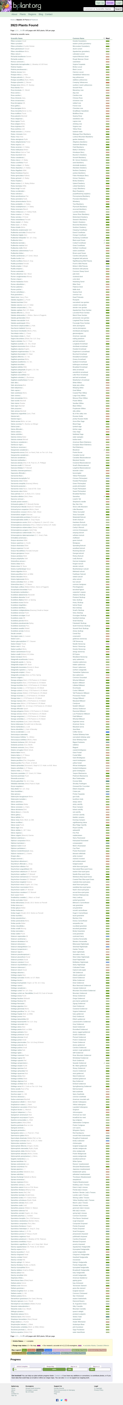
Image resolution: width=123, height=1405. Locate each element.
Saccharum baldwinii (21, 328)
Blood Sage (77, 424)
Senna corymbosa (25, 721)
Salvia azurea (21, 421)
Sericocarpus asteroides (19, 734)
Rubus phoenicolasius (21, 201)
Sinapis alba (16, 856)
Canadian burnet (78, 455)
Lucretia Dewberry (79, 212)
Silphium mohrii (18, 846)
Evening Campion (79, 820)
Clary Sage (76, 432)
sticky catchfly (77, 804)
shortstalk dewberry (79, 165)
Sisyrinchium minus (24, 884)
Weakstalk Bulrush (79, 517)
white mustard (78, 856)
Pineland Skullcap (79, 597)
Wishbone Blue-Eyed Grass (82, 877)
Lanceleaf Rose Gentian (81, 313)
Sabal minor (20, 297)
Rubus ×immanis (19, 134)
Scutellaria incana (20, 602)
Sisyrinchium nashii (22, 890)
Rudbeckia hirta (17, 240)
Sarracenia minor (19, 481)
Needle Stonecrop (79, 644)
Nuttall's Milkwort (78, 706)
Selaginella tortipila (20, 672)
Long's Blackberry (79, 188)
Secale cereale (17, 633)
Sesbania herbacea (23, 742)
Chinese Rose (78, 98)
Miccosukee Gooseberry (81, 46)
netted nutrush (78, 576)
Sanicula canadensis (19, 457)
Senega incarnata (28, 696)
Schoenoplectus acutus (32, 522)
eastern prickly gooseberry (82, 43)
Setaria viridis (20, 771)
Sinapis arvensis (17, 858)
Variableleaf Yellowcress (81, 74)
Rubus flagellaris (19, 170)
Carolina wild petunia (80, 256)
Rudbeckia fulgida (19, 235)
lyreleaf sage (77, 426)
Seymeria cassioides (26, 773)
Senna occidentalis (20, 732)
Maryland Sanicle (79, 460)
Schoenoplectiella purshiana (25, 517)
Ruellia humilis (18, 258)
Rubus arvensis (20, 147)
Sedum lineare (18, 644)
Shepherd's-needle (79, 501)
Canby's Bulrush (78, 527)
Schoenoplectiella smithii (25, 520)
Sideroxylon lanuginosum (22, 796)
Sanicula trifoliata (21, 468)
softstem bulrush (78, 535)
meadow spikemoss (80, 662)
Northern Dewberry (79, 170)
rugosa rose (77, 121)
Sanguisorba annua (31, 452)
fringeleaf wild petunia (80, 258)
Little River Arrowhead (80, 375)
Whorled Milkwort (79, 680)
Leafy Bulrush (77, 558)
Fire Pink (76, 833)
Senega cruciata (27, 688)
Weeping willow (78, 388)
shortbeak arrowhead (80, 346)
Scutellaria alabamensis (23, 595)
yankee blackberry (79, 173)
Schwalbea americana (19, 538)
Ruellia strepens (17, 269)
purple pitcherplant (79, 486)
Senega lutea (26, 698)
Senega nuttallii (31, 706)
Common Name (78, 38)
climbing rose (77, 124)
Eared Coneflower (79, 232)
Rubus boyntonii (18, 155)
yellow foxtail (77, 763)
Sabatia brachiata (19, 302)
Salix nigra (18, 406)
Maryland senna (78, 727)
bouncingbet (77, 473)
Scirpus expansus (20, 548)
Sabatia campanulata (21, 307)
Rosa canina (16, 93)
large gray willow (78, 385)
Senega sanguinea (28, 716)
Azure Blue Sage (78, 421)
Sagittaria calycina (20, 349)
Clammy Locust (78, 72)
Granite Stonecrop (79, 649)
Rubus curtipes (20, 165)
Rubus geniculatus (20, 175)
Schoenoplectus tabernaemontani (29, 535)
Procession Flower (79, 696)
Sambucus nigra (17, 445)
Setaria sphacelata (34, 765)
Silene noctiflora (17, 822)
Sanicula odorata (28, 463)
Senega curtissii (29, 690)
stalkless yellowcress (80, 80)
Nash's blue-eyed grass (81, 890)
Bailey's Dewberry (79, 150)
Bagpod (75, 747)
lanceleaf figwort (78, 589)
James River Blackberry (81, 214)
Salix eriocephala (19, 398)
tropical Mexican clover (81, 56)
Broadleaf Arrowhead (80, 367)
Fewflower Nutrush (79, 574)
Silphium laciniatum (18, 843)
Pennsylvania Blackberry (81, 196)
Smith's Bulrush (78, 520)
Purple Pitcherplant (79, 489)
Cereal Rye (77, 633)
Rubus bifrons (20, 152)
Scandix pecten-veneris (20, 501)
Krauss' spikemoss (79, 667)
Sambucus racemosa (19, 447)
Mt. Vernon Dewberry (80, 160)
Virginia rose (77, 126)
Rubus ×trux (17, 137)
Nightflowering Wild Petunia (82, 261)
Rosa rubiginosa (17, 119)
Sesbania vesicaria (22, 747)
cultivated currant (79, 54)
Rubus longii (18, 188)
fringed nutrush (78, 564)
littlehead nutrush (79, 571)
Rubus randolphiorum (22, 206)
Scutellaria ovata (18, 618)
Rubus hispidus (17, 181)
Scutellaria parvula (20, 621)
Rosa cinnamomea (18, 100)
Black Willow (77, 406)
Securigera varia (21, 636)
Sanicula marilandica (19, 460)
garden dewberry (78, 139)
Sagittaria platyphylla (25, 370)
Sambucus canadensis (19, 442)
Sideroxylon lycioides (19, 799)
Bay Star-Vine (77, 504)
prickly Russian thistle (80, 419)
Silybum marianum (21, 853)
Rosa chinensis (18, 98)
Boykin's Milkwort (79, 683)
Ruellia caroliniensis (24, 256)
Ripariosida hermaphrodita (29, 64)
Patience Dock (78, 287)
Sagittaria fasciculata (22, 354)
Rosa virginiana (18, 126)
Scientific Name (17, 38)
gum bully (76, 796)
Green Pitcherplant (79, 483)
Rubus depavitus (21, 168)
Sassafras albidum (22, 496)
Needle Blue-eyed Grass (81, 874)
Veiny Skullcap (78, 613)
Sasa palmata (25, 494)
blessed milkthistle (79, 853)
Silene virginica (17, 833)
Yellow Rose (77, 129)
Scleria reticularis (19, 576)
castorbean (76, 62)
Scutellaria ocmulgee (20, 615)
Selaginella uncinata (26, 675)
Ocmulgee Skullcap (79, 615)
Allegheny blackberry (80, 142)
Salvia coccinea (24, 424)
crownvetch (77, 636)
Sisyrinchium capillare (23, 874)
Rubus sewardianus (20, 219)
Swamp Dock (77, 292)
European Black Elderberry (82, 445)
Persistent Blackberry (80, 199)
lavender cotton (78, 470)
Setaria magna (19, 758)
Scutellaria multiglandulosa (30, 610)
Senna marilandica (20, 727)
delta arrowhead (78, 370)
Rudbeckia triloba (18, 253)
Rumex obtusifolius (18, 284)
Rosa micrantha (21, 111)
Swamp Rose (77, 116)
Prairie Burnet (77, 452)
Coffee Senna (77, 732)
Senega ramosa (28, 714)
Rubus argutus (17, 144)
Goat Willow (77, 390)
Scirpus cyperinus (21, 543)
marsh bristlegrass (79, 760)
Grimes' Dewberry (79, 178)
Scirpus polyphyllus (19, 558)
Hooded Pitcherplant (80, 481)
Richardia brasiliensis (21, 56)
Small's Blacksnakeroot (81, 465)
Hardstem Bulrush (79, 522)
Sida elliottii (20, 789)
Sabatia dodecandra (29, 315)
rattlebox (76, 745)
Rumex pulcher (17, 289)
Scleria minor (19, 566)
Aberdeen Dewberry (80, 168)
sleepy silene (77, 802)
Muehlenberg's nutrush (81, 569)
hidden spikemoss (79, 664)
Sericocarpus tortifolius (24, 740)
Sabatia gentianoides (20, 318)
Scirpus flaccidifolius (24, 551)
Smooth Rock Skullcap (81, 628)
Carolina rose (77, 95)
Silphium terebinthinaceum (22, 851)
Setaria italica (20, 755)
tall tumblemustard (79, 861)
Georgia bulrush (78, 553)
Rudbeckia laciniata (18, 243)
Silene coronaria (20, 807)
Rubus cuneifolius (19, 162)
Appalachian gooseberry (81, 51)
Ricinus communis (18, 62)
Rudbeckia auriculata (23, 232)
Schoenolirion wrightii (22, 514)
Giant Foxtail (77, 752)
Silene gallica (16, 815)
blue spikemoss (78, 675)
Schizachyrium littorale (26, 507)
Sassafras (76, 496)
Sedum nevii (18, 646)
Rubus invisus (23, 183)
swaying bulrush (78, 532)
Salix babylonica (17, 388)
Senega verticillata (28, 719)
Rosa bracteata (20, 90)
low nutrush (77, 582)
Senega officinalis (19, 708)
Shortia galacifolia (22, 781)
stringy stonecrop (79, 651)
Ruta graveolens (17, 294)
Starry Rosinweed (79, 838)
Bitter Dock (76, 284)
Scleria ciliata (18, 564)
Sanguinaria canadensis (20, 450)
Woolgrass (76, 543)
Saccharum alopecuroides (23, 325)
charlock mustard (79, 858)
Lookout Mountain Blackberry (83, 137)
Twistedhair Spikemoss (81, 672)
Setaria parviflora (23, 760)
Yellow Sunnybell (78, 512)
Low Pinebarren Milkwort (81, 714)
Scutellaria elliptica (23, 600)
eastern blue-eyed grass (81, 871)
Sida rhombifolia (17, 791)
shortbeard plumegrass (81, 331)
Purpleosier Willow (79, 408)
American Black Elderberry (82, 442)
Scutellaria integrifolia (19, 605)
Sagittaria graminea (20, 359)
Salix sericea (18, 411)
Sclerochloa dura (21, 584)
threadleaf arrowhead (80, 357)
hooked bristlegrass (79, 768)
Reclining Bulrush (79, 551)
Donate (110, 3)
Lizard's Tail (77, 499)
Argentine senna (78, 721)
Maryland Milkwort (79, 701)
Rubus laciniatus (19, 186)
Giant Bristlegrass (79, 758)
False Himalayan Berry (81, 175)
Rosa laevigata (18, 108)
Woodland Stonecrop (80, 657)
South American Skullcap (81, 626)
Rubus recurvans (19, 209)
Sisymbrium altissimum (20, 861)
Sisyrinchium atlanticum (23, 871)
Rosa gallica (16, 106)
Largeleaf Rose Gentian (81, 320)
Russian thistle (78, 416)
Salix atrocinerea (18, 385)
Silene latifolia (17, 817)
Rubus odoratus (17, 194)
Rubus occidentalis (18, 191)
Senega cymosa (29, 693)
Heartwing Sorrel (78, 281)
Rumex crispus (17, 279)
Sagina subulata (21, 341)
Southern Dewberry (79, 227)
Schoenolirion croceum (26, 512)
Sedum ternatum (19, 657)
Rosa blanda (17, 87)
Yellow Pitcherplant (79, 476)
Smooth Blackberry (79, 157)
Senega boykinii (28, 683)
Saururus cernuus (18, 499)
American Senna (78, 724)
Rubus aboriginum (19, 139)
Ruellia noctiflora (22, 261)
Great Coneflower (79, 245)
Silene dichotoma (19, 809)
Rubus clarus (19, 160)
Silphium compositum (21, 840)
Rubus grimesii (20, 178)
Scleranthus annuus (18, 561)
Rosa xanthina (18, 129)
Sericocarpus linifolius (22, 737)
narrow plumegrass (79, 328)
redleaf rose (77, 103)
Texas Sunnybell (78, 514)
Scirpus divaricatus (19, 545)
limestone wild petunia (80, 269)
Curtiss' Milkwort (78, 690)
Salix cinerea (16, 395)
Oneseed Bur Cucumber (81, 786)
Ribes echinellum (23, 46)
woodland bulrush (79, 548)
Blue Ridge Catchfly (80, 825)
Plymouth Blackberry (80, 206)
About (14, 14)
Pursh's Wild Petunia (80, 263)
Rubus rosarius (20, 214)
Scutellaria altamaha (20, 597)
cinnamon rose (78, 100)
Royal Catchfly (78, 827)
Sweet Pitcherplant (79, 491)
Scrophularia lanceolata (21, 589)
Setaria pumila (24, 763)
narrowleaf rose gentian (81, 302)
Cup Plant (76, 848)
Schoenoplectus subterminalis (26, 532)
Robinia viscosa (18, 72)
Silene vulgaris (22, 835)
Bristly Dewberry (78, 181)
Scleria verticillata (22, 582)
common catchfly (78, 815)
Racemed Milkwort (79, 711)
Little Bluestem (78, 509)
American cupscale (79, 336)
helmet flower (77, 605)
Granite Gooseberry (80, 41)
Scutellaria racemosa (20, 626)
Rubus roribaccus (24, 212)
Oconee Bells (77, 781)
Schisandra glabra (25, 504)
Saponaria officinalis (19, 473)
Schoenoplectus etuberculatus (26, 527)
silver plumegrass (79, 325)
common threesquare (80, 530)
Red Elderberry (78, 447)
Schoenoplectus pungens (24, 530)
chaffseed (76, 538)
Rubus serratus (20, 217)
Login (119, 3)
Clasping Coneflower (80, 230)
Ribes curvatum (18, 41)
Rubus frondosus (20, 173)
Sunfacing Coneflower (80, 238)
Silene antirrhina (17, 802)
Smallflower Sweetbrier (81, 111)
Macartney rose (78, 90)
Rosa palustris (19, 116)
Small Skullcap (78, 621)
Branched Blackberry (80, 225)
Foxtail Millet (77, 755)
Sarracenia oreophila (24, 483)
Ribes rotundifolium (20, 51)
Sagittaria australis (23, 344)
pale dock (76, 274)
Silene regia (17, 827)
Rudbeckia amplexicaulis (21, 230)
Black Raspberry (78, 191)
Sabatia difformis (20, 313)
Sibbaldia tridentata (25, 783)
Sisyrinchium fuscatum (23, 879)
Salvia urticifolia (17, 434)
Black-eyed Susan (79, 240)
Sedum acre (16, 639)
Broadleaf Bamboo (79, 494)
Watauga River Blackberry (82, 134)
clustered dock (78, 276)
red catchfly (77, 812)
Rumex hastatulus (20, 281)
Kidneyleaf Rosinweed (80, 840)
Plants (23, 14)
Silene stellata (21, 830)
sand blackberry (78, 162)
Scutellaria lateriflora (19, 608)
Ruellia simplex (19, 266)
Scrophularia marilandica (20, 592)
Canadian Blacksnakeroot (82, 457)
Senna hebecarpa (26, 724)
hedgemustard (78, 864)
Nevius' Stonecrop (79, 646)
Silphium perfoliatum (19, 848)
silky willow (76, 411)
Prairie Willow (77, 400)
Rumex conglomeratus (21, 276)
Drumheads (77, 688)
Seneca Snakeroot (79, 708)
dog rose (76, 93)
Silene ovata (17, 825)
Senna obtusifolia (24, 729)
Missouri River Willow (80, 398)
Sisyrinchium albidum (20, 866)
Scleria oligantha (19, 571)
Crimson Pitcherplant (80, 478)
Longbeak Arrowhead (80, 344)
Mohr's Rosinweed (79, 846)
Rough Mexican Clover (81, 59)
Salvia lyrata (16, 426)
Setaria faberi (18, 752)
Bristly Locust (77, 67)
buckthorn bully (78, 799)
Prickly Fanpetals (79, 794)
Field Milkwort (77, 716)
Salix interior (18, 403)
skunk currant (77, 49)
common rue (77, 294)
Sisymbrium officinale (22, 864)
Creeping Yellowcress (80, 82)
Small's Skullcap (78, 610)
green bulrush (77, 540)
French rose (77, 106)
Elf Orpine (76, 654)
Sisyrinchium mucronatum (22, 887)
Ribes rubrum (16, 54)
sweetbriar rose (78, 119)
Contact (48, 14)
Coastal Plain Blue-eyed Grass (83, 879)
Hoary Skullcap (78, 602)
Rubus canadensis (18, 157)
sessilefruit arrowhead (80, 372)
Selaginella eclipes (21, 664)
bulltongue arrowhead (80, 364)
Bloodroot (76, 450)
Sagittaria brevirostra (23, 346)
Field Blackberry (78, 147)
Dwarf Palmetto (78, 297)
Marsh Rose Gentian (80, 315)
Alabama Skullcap (79, 595)
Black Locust (77, 69)
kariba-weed (77, 439)
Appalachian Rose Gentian (82, 310)
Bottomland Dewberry (80, 217)
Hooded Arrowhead (79, 349)
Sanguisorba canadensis (20, 455)
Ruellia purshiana (20, 263)
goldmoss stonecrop (80, 639)
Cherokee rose (78, 108)
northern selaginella (79, 670)
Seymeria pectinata (20, 776)
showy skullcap (78, 631)
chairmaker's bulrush (80, 525)
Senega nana (28, 703)
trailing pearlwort (78, 338)
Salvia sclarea (16, 432)
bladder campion (78, 817)
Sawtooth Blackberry (80, 144)
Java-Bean (76, 729)
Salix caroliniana (19, 393)
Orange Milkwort (78, 698)
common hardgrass (79, 584)
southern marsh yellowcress (82, 85)
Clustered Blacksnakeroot (82, 463)
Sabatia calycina (22, 305)
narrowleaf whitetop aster (81, 737)
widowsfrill (76, 830)
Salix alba (15, 382)
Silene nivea (22, 820)
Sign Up (100, 3)
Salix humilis (18, 400)
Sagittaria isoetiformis (21, 362)
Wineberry (76, 201)
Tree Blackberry (78, 204)
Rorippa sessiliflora (22, 80)
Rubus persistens (19, 199)
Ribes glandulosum (20, 49)
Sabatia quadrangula (20, 323)
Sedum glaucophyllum (23, 641)
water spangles (78, 437)
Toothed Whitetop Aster (81, 734)
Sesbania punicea (22, 745)
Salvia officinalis (17, 429)
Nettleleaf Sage (78, 434)
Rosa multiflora (19, 113)
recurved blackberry (80, 209)
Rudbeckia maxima (19, 245)
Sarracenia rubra (19, 491)
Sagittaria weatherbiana (22, 380)
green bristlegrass (79, 771)
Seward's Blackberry (80, 219)
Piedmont (34, 20)
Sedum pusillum (19, 649)
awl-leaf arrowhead (79, 377)
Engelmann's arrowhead (81, 351)
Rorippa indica (19, 74)
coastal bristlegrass (79, 750)
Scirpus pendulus (19, 556)
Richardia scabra (17, 59)
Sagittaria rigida (18, 372)
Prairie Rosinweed (79, 851)
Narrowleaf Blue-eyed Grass (82, 869)
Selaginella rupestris (22, 670)
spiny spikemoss (78, 659)
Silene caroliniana (19, 804)
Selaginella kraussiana (25, 667)
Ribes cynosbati (17, 43)
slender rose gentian (80, 307)
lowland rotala (77, 131)
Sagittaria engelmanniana (23, 351)
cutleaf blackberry (79, 186)
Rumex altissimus (21, 274)
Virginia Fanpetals (79, 64)
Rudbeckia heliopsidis (24, 238)
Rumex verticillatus (18, 292)
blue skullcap (77, 608)
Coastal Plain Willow (80, 393)
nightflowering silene (80, 822)
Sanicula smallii (21, 465)
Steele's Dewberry (79, 222)
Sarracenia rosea (26, 489)
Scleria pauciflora (22, 574)
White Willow (77, 382)
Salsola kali (16, 416)
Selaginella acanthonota (22, 659)
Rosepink (76, 300)
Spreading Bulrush (79, 545)
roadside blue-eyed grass (81, 882)
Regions (32, 14)
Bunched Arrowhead (80, 354)
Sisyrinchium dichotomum (24, 877)
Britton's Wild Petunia (80, 266)
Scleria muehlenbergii (21, 569)
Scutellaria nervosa (20, 613)
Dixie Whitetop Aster (80, 740)
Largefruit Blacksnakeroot (81, 468)
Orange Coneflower (79, 235)
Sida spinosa (16, 794)
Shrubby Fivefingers (80, 783)
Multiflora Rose (78, 113)
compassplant (77, 843)
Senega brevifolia (29, 685)
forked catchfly (78, 809)
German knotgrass (79, 561)
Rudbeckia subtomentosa (22, 250)
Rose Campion (78, 807)
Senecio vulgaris (17, 677)
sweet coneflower (79, 250)
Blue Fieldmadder (79, 778)
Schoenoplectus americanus (33, 525)
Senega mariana (28, 701)
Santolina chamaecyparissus (22, 470)
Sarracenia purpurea (19, 486)
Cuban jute (76, 791)
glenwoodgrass (78, 333)
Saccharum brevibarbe (24, 331)
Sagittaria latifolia (19, 367)
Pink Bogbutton (78, 587)
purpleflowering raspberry (81, 194)
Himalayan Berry (78, 152)
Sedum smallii (22, 654)
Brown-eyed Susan (79, 253)
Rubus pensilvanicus (20, 196)
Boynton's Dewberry (80, 155)
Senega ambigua (29, 680)
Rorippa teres (22, 85)
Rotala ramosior (21, 131)
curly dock (76, 279)
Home (13, 20)
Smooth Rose (77, 87)
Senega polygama (30, 711)
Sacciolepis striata (20, 336)
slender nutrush (78, 566)
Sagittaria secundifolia (20, 375)
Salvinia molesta (19, 439)
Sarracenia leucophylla (20, 478)
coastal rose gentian (80, 305)
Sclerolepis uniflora (30, 587)
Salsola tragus (17, 419)
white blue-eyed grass (80, 866)
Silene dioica (20, 812)
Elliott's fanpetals (78, 789)
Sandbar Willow (78, 403)
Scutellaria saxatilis (20, 628)
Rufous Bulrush (78, 556)
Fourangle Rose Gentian (81, 323)
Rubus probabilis (21, 204)
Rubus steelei (19, 222)
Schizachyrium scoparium (25, 509)
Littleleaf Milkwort (79, 685)
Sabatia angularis (20, 300)
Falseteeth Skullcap (79, 623)
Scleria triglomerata (20, 579)
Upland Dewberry (79, 183)
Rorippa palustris (21, 77)
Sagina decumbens (25, 338)
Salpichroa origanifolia (23, 413)
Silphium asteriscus (18, 838)
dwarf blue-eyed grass (80, 884)
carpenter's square (79, 592)
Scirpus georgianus (20, 553)
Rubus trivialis (18, 227)
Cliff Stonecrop (78, 641)
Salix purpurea (17, 408)
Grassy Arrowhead (79, 359)
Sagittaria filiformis (20, 357)
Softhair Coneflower (80, 248)
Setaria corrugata (22, 750)
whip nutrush (77, 579)
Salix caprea (16, 390)
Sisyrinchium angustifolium (22, 869)
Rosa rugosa (18, 121)
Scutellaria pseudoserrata (22, 623)
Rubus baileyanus (19, 150)
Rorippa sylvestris (21, 82)
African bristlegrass (79, 765)
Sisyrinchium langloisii (21, 882)
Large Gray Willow (79, 395)
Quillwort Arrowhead (80, 362)
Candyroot (76, 703)
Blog (41, 14)
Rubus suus (19, 225)
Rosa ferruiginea (18, 103)
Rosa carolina (16, 95)
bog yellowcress (78, 77)
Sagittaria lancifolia (18, 364)
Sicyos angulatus (18, 786)
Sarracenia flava (17, 476)
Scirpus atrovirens (19, 540)
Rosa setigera (18, 124)
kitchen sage (77, 429)
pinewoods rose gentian (81, 318)
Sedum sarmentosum (21, 651)
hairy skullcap (77, 600)
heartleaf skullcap (79, 618)
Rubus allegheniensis (20, 142)
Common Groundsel (80, 677)
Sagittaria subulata (22, 377)
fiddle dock (76, 289)
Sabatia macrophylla (20, 320)
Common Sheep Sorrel (81, 271)
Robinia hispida (17, 67)
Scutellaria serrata (20, 631)
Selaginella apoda (21, 662)
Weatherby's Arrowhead (81, 380)
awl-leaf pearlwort (79, 341)
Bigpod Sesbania (79, 742)
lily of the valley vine (80, 413)
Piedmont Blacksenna (80, 776)
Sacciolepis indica (21, 333)
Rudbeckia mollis (19, 248)
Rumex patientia (17, 287)
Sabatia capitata (22, 310)
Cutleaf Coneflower (79, 243)
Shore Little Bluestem (80, 507)
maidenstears (77, 835)
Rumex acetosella (18, 271)
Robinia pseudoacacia (19, 69)
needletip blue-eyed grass (82, 887)
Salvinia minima (18, 437)
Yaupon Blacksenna (80, 773)
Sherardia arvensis (18, 778)
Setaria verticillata (22, 768)
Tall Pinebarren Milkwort (81, 693)
